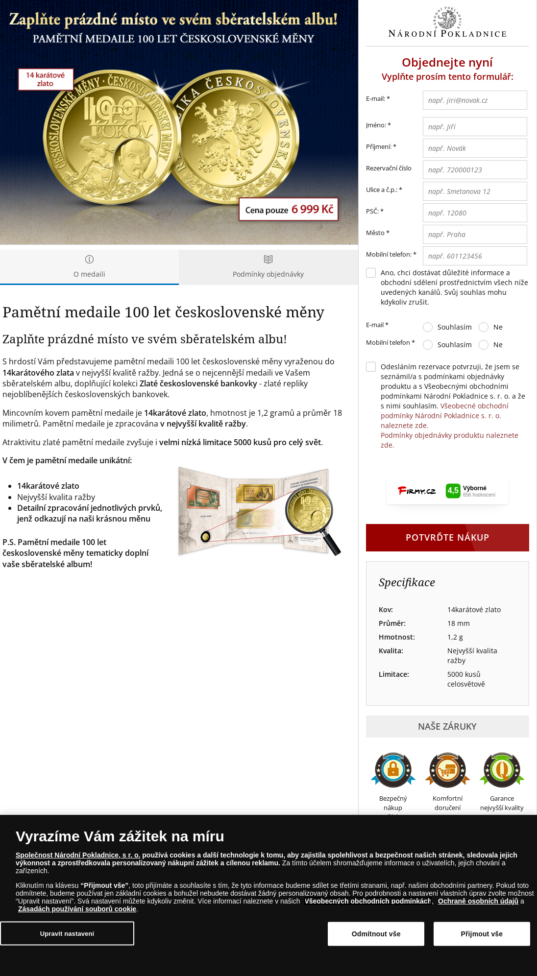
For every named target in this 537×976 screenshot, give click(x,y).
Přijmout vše (482, 934)
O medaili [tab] (89, 267)
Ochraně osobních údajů (478, 901)
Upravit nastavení (67, 933)
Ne (498, 327)
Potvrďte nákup (447, 537)
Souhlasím (455, 327)
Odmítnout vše (376, 934)
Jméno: (376, 124)
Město (375, 232)
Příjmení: (378, 146)
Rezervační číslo (389, 168)
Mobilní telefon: (389, 254)
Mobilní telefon (390, 343)
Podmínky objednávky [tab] (268, 267)
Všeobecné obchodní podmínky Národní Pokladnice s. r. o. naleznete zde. (445, 415)
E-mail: (378, 99)
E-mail (377, 325)
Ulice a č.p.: (381, 189)
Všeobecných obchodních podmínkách (368, 901)
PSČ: (372, 211)
